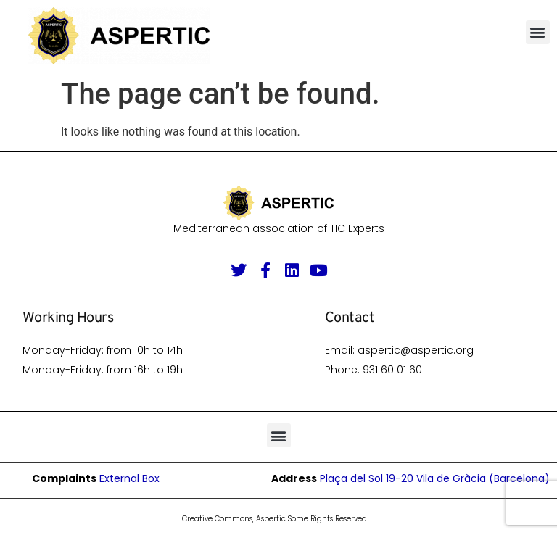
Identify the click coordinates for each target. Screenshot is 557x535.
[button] (538, 32)
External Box (129, 478)
